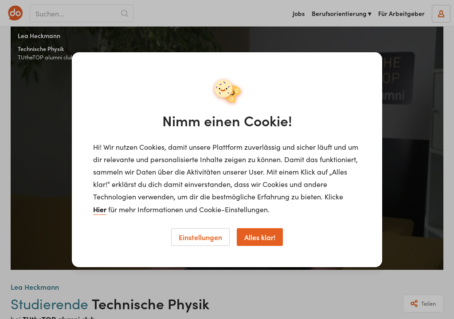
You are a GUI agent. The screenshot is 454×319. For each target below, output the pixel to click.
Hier (99, 209)
